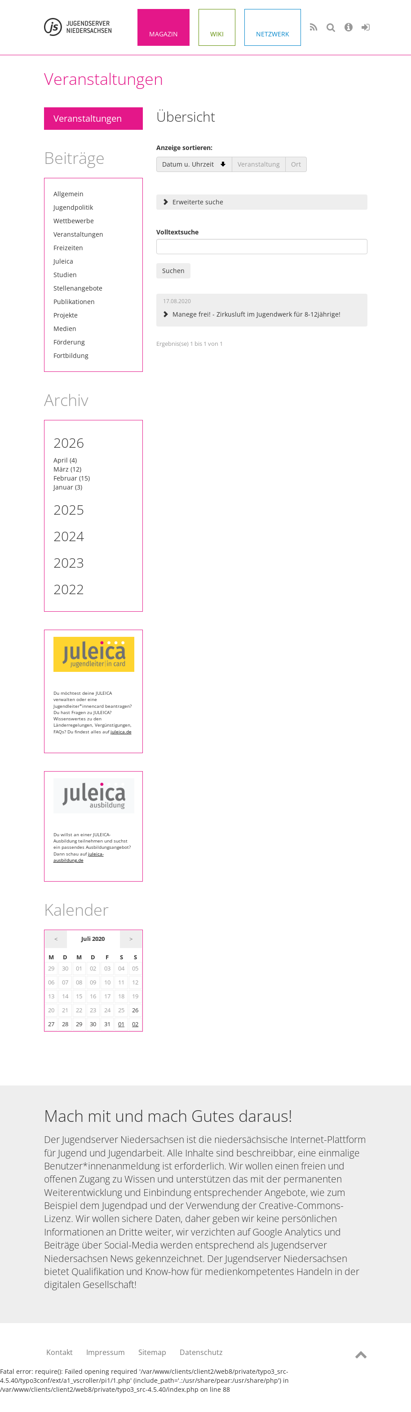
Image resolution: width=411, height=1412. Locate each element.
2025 (68, 509)
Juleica (63, 261)
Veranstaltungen (87, 118)
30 (93, 1024)
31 (107, 1024)
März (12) (67, 469)
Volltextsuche (177, 232)
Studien (65, 274)
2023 (68, 562)
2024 (68, 536)
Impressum (105, 1352)
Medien (64, 328)
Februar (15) (71, 478)
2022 (68, 589)
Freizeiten (68, 247)
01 (121, 1024)
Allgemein (68, 194)
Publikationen (74, 301)
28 (65, 1024)
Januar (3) (67, 487)
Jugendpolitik (73, 207)
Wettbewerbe (73, 220)
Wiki (217, 34)
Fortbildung (70, 355)
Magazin (163, 34)
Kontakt (59, 1352)
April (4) (65, 460)
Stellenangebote (77, 288)
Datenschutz (201, 1352)
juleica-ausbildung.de (78, 857)
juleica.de (121, 731)
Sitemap (152, 1352)
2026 (68, 442)
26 (135, 1010)
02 (135, 1024)
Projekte (65, 315)
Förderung (69, 342)
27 (51, 1024)
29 (79, 1024)
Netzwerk (272, 34)
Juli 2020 (93, 939)
